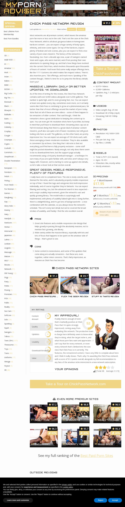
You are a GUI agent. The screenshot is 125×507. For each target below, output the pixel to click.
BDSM (7, 89)
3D (5, 55)
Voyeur (7, 366)
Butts (6, 118)
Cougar (7, 135)
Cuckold (7, 148)
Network (81, 29)
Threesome (9, 345)
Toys (6, 349)
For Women (9, 189)
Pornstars (8, 294)
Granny (7, 210)
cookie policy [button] (68, 487)
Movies (7, 265)
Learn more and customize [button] (18, 500)
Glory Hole (8, 206)
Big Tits (7, 97)
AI (5, 64)
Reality (7, 307)
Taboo (7, 336)
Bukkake (7, 114)
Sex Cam (7, 311)
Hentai (7, 227)
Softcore (7, 315)
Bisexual (7, 102)
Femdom (8, 172)
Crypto (7, 144)
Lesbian (7, 244)
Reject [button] (100, 500)
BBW (6, 85)
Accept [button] (115, 500)
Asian (6, 76)
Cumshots (8, 152)
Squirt (6, 328)
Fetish (6, 176)
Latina (6, 239)
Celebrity (7, 127)
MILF (6, 260)
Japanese (8, 235)
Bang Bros (105, 444)
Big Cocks (8, 93)
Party (6, 281)
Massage (8, 252)
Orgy (6, 277)
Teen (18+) (8, 340)
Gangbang (8, 197)
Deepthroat (9, 156)
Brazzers (73, 420)
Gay (5, 201)
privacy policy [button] (67, 485)
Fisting (7, 180)
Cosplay (7, 131)
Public (6, 302)
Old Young (8, 273)
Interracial (8, 231)
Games (7, 193)
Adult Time (42, 420)
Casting (7, 123)
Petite (6, 286)
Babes (6, 81)
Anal (6, 72)
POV (6, 298)
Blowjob (7, 110)
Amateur (71, 29)
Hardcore (8, 222)
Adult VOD (8, 60)
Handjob (7, 218)
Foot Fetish (8, 185)
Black (6, 106)
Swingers (8, 332)
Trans (6, 353)
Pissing (7, 290)
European (8, 168)
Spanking (8, 324)
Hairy (6, 214)
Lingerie (7, 248)
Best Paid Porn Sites (96, 455)
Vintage (7, 361)
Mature (7, 256)
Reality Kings (108, 420)
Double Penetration (12, 161)
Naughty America (77, 444)
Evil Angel (42, 444)
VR (5, 370)
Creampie (8, 140)
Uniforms (8, 357)
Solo (6, 319)
